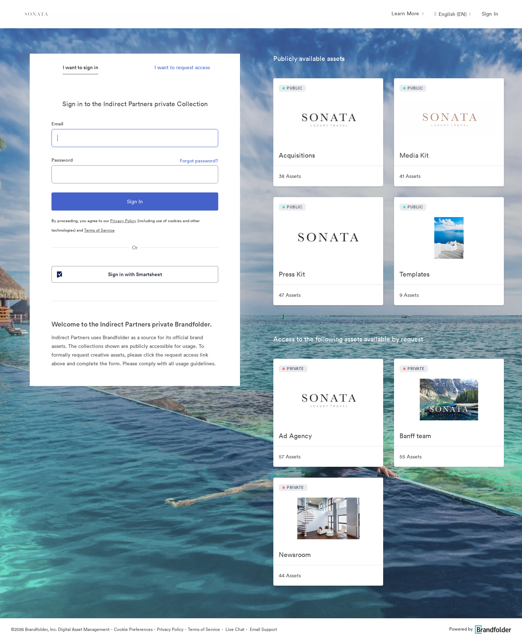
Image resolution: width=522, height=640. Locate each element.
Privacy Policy (123, 221)
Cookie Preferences (133, 629)
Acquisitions (297, 155)
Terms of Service (99, 230)
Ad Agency (295, 436)
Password (62, 160)
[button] (452, 14)
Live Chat (234, 629)
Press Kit (292, 274)
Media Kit (413, 155)
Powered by (480, 629)
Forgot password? (199, 161)
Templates (414, 274)
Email (57, 124)
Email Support (263, 629)
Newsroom (295, 554)
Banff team (415, 436)
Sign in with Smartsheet (108, 274)
